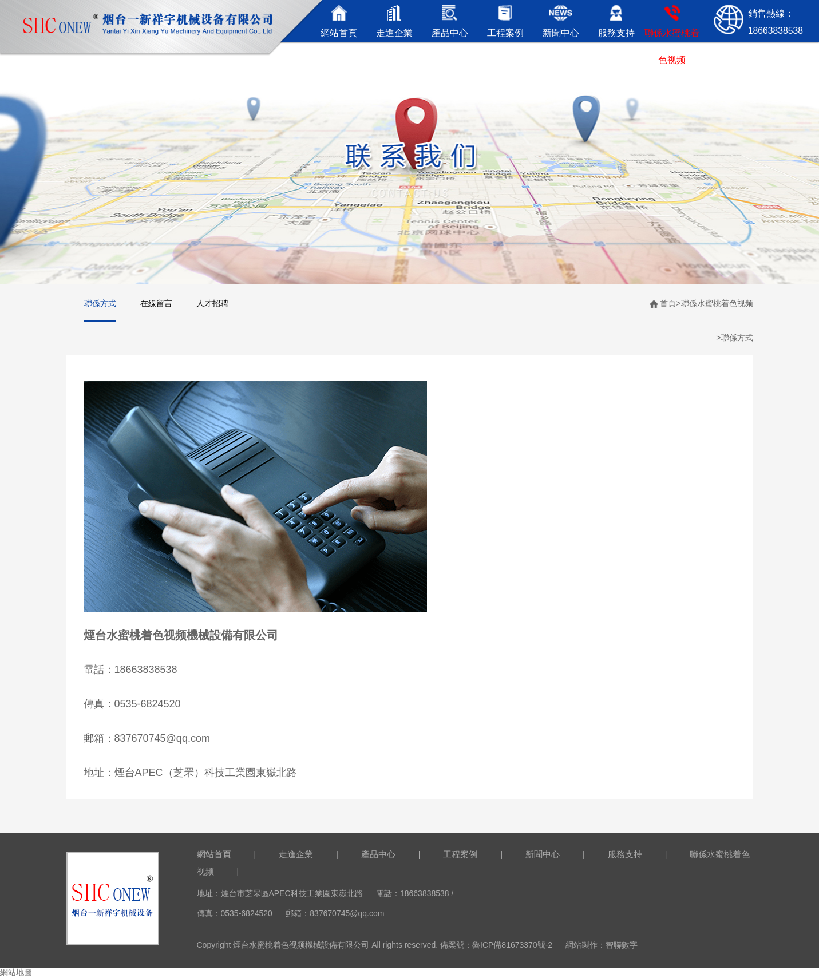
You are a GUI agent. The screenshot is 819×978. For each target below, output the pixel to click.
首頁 (668, 303)
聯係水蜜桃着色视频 (717, 303)
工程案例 (460, 854)
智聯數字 (622, 944)
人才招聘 (212, 303)
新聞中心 (542, 854)
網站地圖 (16, 972)
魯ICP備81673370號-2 (512, 944)
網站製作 (581, 944)
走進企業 (296, 854)
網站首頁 (214, 854)
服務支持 (625, 854)
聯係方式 (100, 303)
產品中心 (378, 854)
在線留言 (156, 303)
